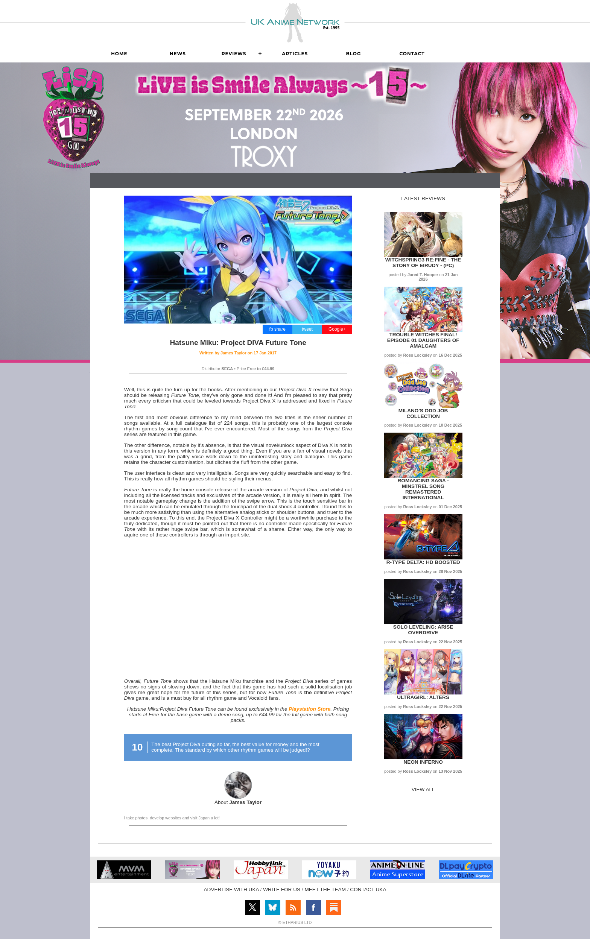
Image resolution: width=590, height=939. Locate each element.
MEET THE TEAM (325, 889)
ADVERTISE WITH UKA (231, 889)
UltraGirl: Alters (423, 697)
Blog (353, 53)
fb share (277, 329)
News (178, 53)
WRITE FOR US (281, 889)
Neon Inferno (423, 762)
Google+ (337, 329)
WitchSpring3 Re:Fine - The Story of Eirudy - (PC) (423, 262)
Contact (411, 53)
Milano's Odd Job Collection (423, 413)
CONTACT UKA (368, 889)
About (238, 802)
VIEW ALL (423, 789)
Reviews (234, 53)
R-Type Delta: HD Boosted (423, 562)
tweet (307, 329)
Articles (295, 53)
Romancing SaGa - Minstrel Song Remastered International (423, 489)
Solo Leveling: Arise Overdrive (423, 629)
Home (119, 53)
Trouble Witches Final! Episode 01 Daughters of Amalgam (423, 340)
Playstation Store (309, 709)
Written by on (238, 353)
